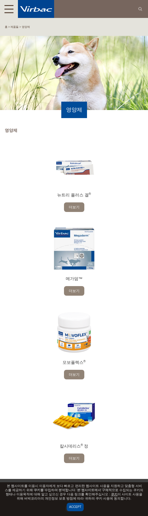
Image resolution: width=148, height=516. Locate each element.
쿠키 (114, 494)
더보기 (74, 207)
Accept (75, 507)
